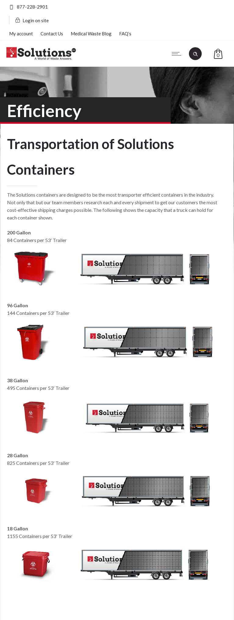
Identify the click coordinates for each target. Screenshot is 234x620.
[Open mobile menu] (178, 54)
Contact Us (52, 33)
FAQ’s (125, 33)
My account (21, 33)
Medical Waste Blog (91, 33)
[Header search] (195, 53)
